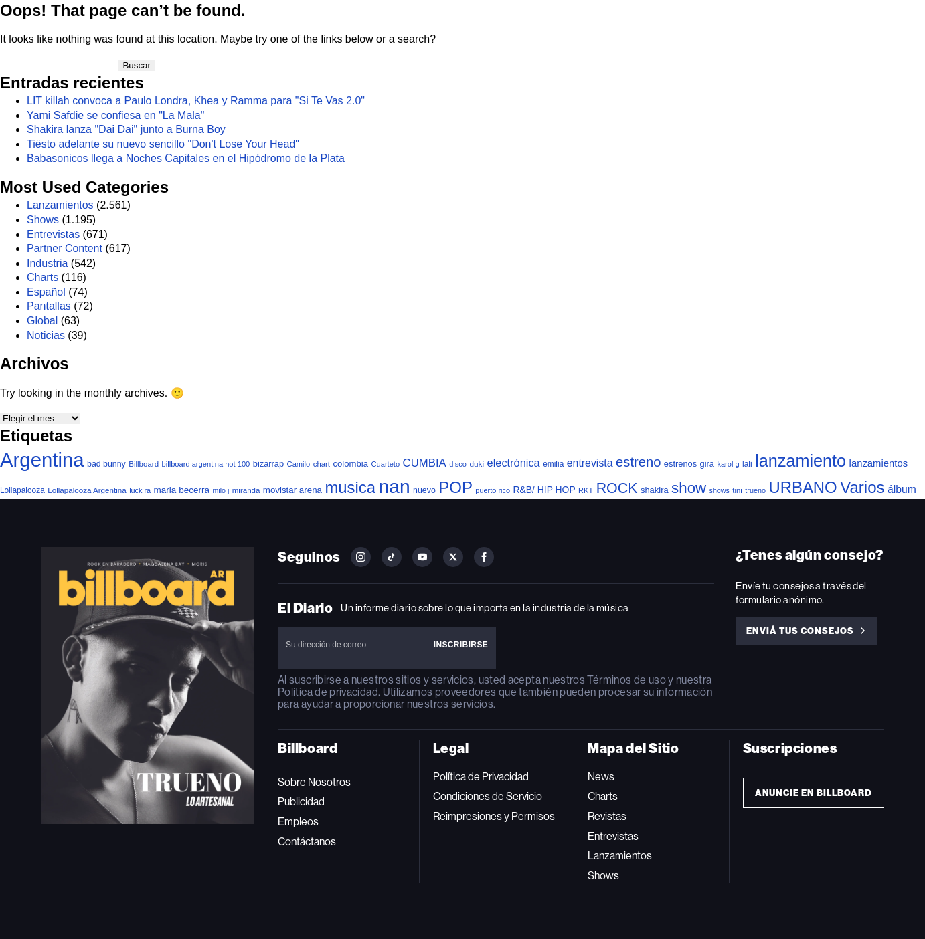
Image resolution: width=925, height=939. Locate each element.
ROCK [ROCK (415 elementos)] (617, 488)
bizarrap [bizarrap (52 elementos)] (268, 464)
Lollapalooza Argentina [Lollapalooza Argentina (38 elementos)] (87, 490)
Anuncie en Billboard (813, 793)
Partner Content (64, 248)
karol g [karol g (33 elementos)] (728, 464)
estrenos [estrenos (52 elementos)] (680, 464)
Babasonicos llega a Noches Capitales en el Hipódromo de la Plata (186, 158)
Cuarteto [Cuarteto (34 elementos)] (385, 464)
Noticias (46, 335)
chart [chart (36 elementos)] (321, 464)
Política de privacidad (328, 692)
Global (42, 320)
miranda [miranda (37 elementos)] (246, 490)
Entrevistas (53, 234)
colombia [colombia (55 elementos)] (350, 464)
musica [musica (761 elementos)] (350, 487)
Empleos (298, 821)
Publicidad (301, 801)
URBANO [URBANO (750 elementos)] (802, 487)
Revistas (607, 816)
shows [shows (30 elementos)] (719, 490)
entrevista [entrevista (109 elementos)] (590, 463)
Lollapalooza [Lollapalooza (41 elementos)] (22, 490)
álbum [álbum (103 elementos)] (902, 489)
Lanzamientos (60, 205)
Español (46, 292)
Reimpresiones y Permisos (494, 816)
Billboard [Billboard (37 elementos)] (144, 464)
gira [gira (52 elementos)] (707, 464)
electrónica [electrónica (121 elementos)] (513, 463)
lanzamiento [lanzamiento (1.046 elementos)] (800, 460)
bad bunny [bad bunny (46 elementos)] (106, 464)
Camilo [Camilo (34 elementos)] (299, 464)
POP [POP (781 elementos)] (455, 487)
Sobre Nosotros (314, 782)
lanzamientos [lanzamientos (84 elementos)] (878, 463)
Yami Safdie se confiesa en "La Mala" (115, 115)
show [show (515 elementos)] (688, 488)
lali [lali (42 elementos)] (747, 464)
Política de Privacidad (481, 776)
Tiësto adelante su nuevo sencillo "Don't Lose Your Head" (163, 144)
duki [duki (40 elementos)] (476, 464)
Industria (47, 263)
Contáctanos (307, 841)
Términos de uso (626, 679)
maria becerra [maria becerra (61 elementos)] (181, 490)
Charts (42, 277)
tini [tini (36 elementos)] (737, 490)
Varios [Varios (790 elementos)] (862, 487)
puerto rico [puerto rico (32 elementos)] (492, 490)
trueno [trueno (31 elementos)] (755, 490)
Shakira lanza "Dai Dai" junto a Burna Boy (126, 129)
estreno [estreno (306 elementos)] (638, 462)
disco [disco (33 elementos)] (458, 464)
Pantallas (49, 306)
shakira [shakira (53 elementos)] (655, 490)
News (601, 776)
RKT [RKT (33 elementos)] (585, 490)
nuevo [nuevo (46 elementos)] (424, 490)
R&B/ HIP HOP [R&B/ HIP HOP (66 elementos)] (544, 489)
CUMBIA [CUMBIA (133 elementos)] (424, 463)
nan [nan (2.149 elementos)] (394, 486)
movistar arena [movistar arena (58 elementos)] (292, 490)
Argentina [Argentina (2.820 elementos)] (42, 460)
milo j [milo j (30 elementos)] (220, 490)
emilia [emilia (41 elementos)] (553, 464)
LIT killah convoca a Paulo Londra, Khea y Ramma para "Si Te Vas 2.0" (196, 100)
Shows (43, 219)
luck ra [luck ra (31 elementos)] (140, 490)
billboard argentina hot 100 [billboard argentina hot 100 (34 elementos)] (206, 464)
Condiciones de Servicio (487, 796)
